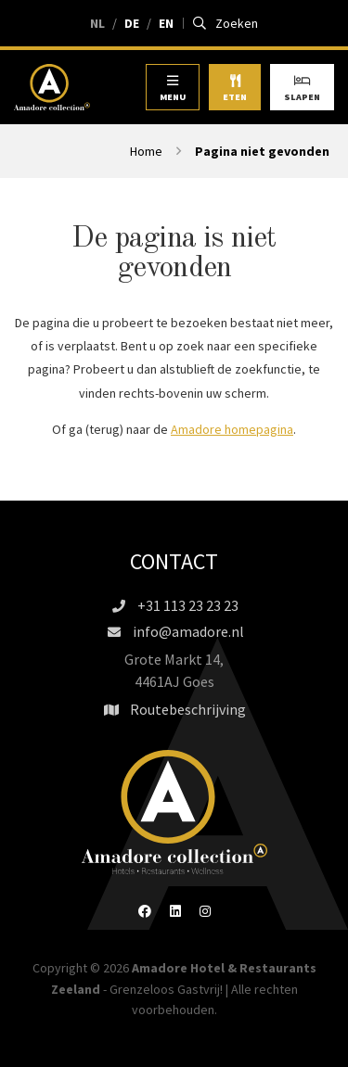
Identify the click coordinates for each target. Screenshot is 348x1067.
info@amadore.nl (174, 631)
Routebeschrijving (174, 709)
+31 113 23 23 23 (174, 605)
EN (166, 23)
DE (131, 23)
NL (97, 23)
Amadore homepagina (232, 429)
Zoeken (226, 23)
